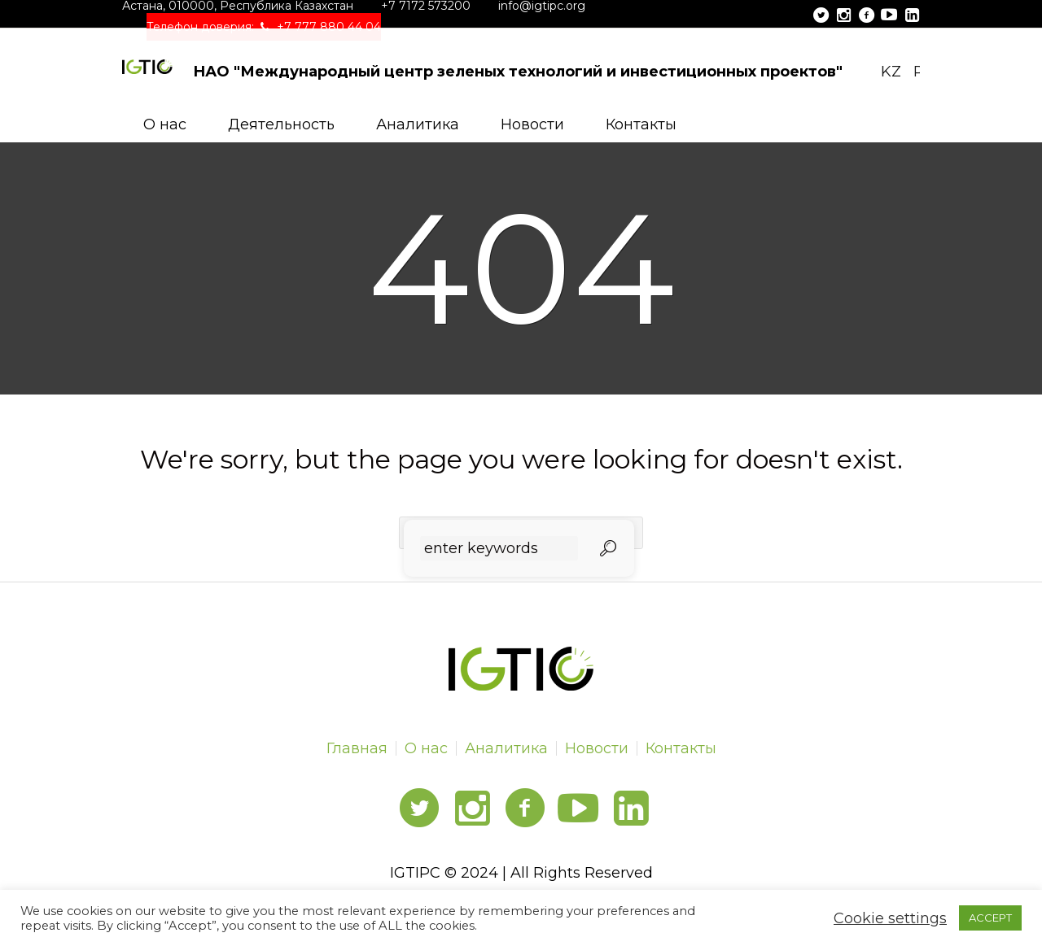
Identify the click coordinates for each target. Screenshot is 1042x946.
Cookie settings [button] (890, 918)
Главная (356, 748)
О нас (426, 748)
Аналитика (506, 748)
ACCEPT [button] (990, 917)
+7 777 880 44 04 (329, 27)
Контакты (681, 748)
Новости (596, 748)
